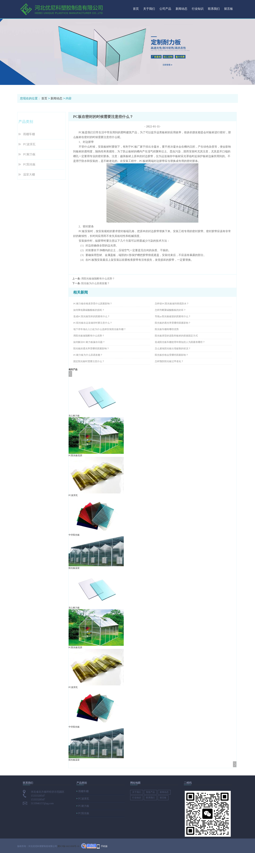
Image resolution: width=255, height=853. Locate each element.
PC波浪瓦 (29, 144)
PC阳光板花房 (75, 455)
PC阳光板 (29, 164)
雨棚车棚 (29, 134)
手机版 (104, 846)
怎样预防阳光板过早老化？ (169, 361)
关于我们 (149, 8)
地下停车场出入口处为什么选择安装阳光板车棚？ (99, 329)
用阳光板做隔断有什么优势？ (98, 278)
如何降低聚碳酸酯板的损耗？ (88, 310)
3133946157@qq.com (42, 803)
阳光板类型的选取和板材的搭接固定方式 (176, 335)
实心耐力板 (74, 415)
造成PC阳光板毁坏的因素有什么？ (91, 316)
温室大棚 (29, 174)
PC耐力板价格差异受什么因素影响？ (92, 303)
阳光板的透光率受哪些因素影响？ (173, 322)
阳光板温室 (74, 568)
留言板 (228, 8)
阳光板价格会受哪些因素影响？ (171, 355)
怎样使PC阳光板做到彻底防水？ (172, 303)
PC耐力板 (29, 154)
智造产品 (150, 792)
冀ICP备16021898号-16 (68, 846)
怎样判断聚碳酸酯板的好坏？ (170, 310)
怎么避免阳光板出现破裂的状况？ (173, 348)
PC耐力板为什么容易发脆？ (88, 355)
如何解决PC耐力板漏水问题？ (89, 342)
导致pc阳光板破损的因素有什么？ (172, 316)
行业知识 (198, 8)
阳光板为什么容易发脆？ (95, 283)
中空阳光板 (74, 535)
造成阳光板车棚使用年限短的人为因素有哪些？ (180, 342)
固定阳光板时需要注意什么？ (88, 361)
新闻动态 (181, 8)
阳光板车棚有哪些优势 (167, 329)
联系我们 (214, 8)
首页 (136, 8)
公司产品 (165, 8)
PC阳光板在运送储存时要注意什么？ (92, 322)
